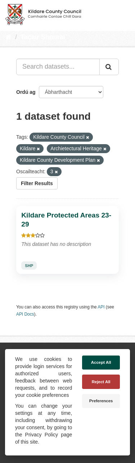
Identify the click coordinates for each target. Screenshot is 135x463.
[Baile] (8, 37)
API (101, 307)
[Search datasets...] (58, 67)
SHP (29, 265)
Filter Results (37, 183)
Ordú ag (26, 92)
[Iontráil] (109, 67)
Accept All (101, 362)
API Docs (25, 314)
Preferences (101, 401)
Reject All (101, 382)
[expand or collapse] (123, 13)
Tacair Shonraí (43, 37)
